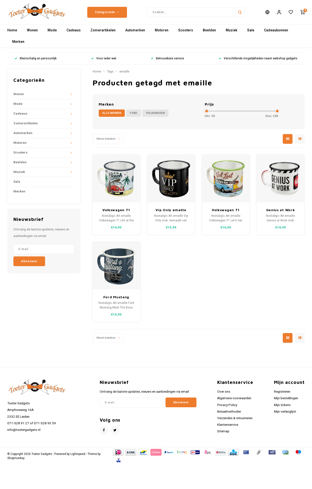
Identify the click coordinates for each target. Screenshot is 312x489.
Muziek (231, 32)
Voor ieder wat (103, 61)
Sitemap (223, 433)
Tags (110, 74)
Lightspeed (77, 456)
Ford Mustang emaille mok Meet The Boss (116, 299)
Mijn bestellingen (286, 400)
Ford (133, 115)
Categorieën (107, 13)
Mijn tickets (282, 407)
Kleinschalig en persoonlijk (36, 61)
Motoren (161, 32)
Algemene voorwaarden (234, 400)
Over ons (223, 394)
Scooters (185, 32)
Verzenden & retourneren (235, 420)
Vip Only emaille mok (171, 212)
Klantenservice (227, 427)
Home (12, 32)
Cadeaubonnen (276, 32)
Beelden (209, 32)
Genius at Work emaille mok (280, 212)
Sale (250, 32)
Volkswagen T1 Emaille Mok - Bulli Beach (116, 212)
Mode (52, 32)
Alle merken (111, 115)
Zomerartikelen (103, 32)
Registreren (282, 394)
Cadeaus (74, 32)
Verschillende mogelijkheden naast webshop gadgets (258, 61)
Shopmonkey (16, 461)
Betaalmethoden (229, 414)
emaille (124, 74)
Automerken (135, 32)
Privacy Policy (227, 407)
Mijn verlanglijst (285, 414)
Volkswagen (155, 115)
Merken (18, 44)
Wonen (32, 32)
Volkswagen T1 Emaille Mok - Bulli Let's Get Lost (225, 212)
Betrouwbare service (167, 61)
